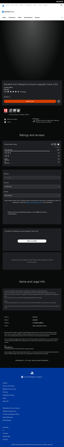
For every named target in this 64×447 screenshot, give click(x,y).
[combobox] (32, 176)
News (35, 5)
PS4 (16, 5)
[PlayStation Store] (8, 9)
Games (7, 5)
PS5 (12, 5)
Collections (12, 16)
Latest (4, 16)
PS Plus (21, 5)
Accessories (28, 5)
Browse (37, 16)
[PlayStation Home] (3, 5)
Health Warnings (8, 345)
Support (45, 5)
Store (40, 5)
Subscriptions (28, 16)
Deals (19, 16)
